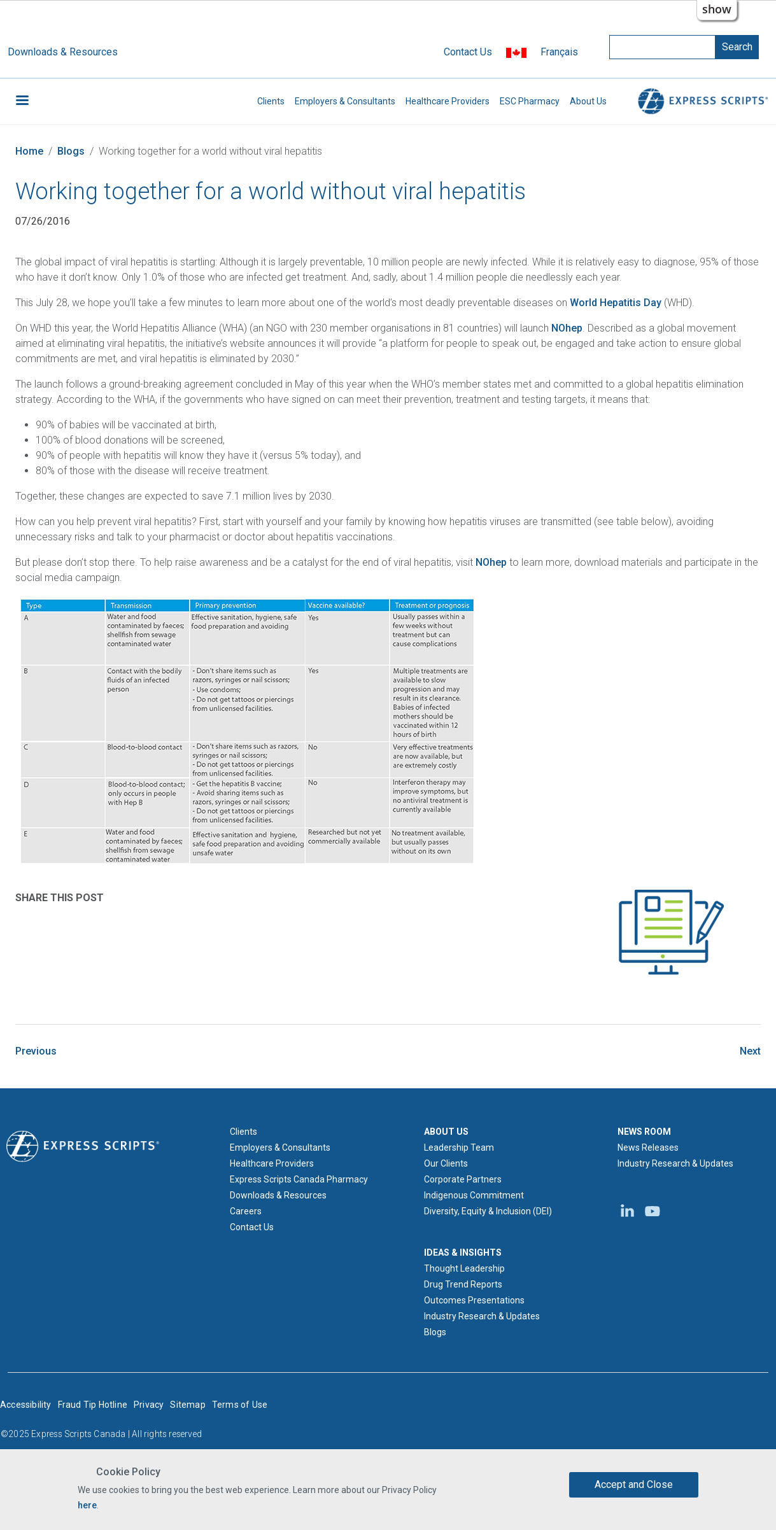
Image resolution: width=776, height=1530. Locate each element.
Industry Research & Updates (482, 1316)
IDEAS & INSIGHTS (463, 1252)
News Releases (648, 1147)
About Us (588, 101)
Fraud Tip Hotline (92, 1405)
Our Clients (446, 1163)
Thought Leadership (464, 1268)
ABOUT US (446, 1131)
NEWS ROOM (644, 1131)
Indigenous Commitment (474, 1195)
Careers (246, 1211)
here (87, 1505)
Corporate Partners (463, 1179)
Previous (36, 1051)
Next (750, 1051)
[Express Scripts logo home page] (82, 1145)
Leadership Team (459, 1147)
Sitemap (187, 1405)
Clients (271, 101)
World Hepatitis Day (615, 303)
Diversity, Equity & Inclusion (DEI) (488, 1211)
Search (737, 47)
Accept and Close (634, 1484)
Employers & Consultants (345, 101)
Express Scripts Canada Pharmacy (299, 1179)
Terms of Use (239, 1405)
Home (29, 151)
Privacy (149, 1405)
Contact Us (468, 52)
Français (559, 52)
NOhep (566, 328)
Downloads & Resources (63, 52)
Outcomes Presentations (474, 1300)
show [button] (716, 9)
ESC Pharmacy (530, 101)
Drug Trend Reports (463, 1284)
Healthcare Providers (448, 101)
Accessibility (26, 1405)
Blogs (71, 151)
